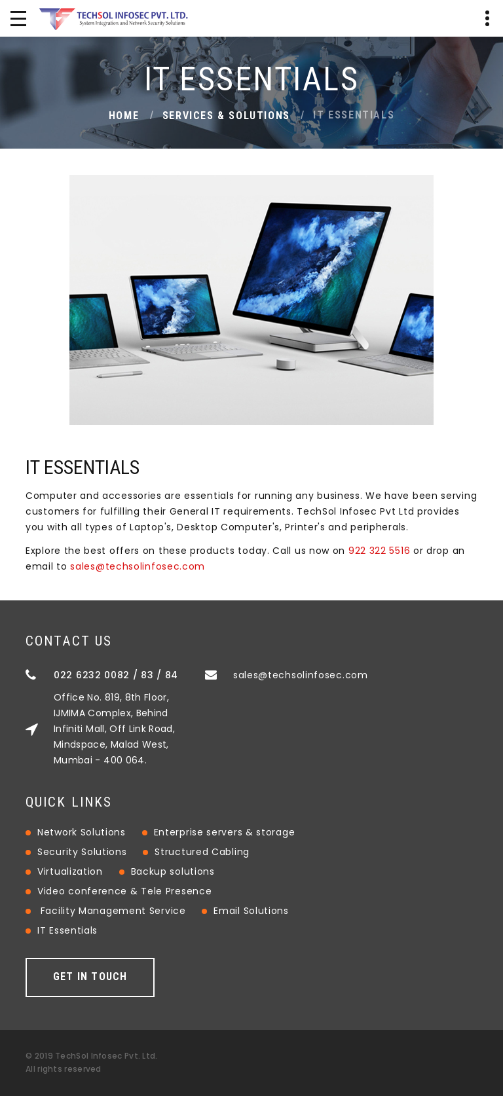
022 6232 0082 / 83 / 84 (116, 675)
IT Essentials (67, 930)
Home (124, 115)
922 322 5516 (379, 550)
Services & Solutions (226, 115)
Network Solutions (81, 832)
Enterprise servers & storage (224, 832)
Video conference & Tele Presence (124, 891)
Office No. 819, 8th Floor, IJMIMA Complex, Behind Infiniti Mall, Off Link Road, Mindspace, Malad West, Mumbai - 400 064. (114, 729)
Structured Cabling (202, 851)
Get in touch (90, 976)
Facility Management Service (113, 910)
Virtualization (70, 871)
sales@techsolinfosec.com (137, 566)
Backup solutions (173, 871)
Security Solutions (82, 851)
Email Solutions (251, 910)
